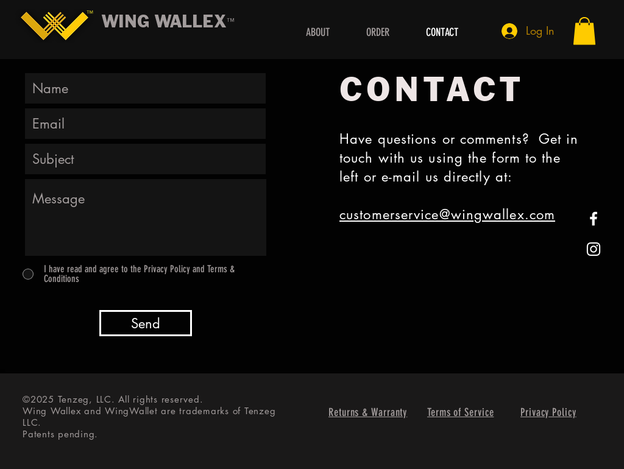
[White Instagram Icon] (593, 249)
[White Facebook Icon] (593, 219)
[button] (584, 30)
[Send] (145, 323)
